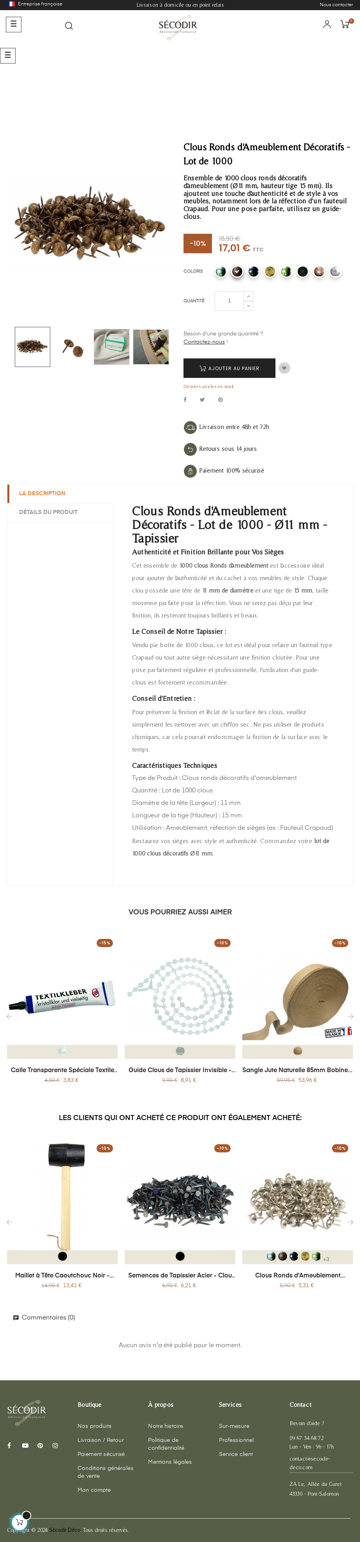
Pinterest (220, 400)
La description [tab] (42, 493)
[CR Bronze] (237, 271)
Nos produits (94, 1426)
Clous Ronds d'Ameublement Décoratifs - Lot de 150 (298, 1276)
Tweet (202, 400)
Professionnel (236, 1440)
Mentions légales (170, 1462)
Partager (185, 400)
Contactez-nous (204, 342)
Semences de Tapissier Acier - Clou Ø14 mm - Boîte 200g (180, 1276)
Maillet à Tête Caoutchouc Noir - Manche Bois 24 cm (62, 1276)
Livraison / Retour (101, 1440)
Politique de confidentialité (166, 1444)
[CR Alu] (221, 271)
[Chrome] (335, 271)
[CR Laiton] (286, 271)
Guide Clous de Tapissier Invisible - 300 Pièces (180, 1070)
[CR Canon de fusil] (253, 271)
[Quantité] (229, 301)
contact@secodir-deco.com (309, 1463)
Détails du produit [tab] (48, 512)
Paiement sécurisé (101, 1454)
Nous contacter (336, 5)
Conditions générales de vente (105, 1472)
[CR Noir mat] (302, 271)
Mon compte (94, 1490)
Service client (236, 1454)
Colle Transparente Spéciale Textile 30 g (62, 1070)
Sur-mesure (234, 1426)
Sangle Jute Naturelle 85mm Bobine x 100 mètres (297, 1070)
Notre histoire (165, 1426)
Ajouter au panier (229, 368)
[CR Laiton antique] (270, 271)
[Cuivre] (319, 271)
